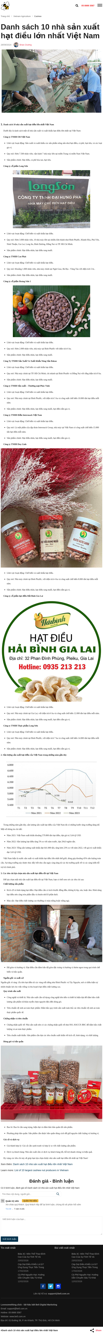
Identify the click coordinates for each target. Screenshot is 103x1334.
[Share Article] (96, 1330)
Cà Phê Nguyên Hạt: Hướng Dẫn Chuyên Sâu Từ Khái (31, 1276)
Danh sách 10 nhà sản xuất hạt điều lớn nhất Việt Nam (43, 1164)
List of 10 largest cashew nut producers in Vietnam (41, 1170)
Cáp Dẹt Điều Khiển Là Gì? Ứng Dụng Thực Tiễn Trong (31, 1265)
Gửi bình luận (9, 1239)
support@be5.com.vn (59, 1293)
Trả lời (8, 1209)
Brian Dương (26, 44)
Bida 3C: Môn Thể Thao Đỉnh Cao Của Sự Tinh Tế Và (31, 1255)
